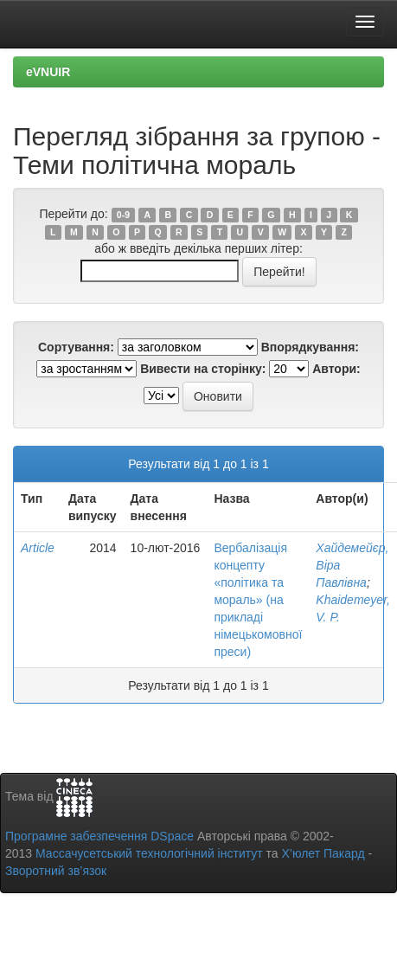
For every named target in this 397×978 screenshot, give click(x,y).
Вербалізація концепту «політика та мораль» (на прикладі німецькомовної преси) (258, 600)
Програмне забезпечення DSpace (99, 836)
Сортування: (76, 347)
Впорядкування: (310, 347)
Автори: (336, 369)
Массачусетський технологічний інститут (149, 853)
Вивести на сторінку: (203, 369)
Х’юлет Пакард (323, 853)
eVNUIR (48, 72)
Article (37, 548)
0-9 (123, 214)
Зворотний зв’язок (55, 871)
